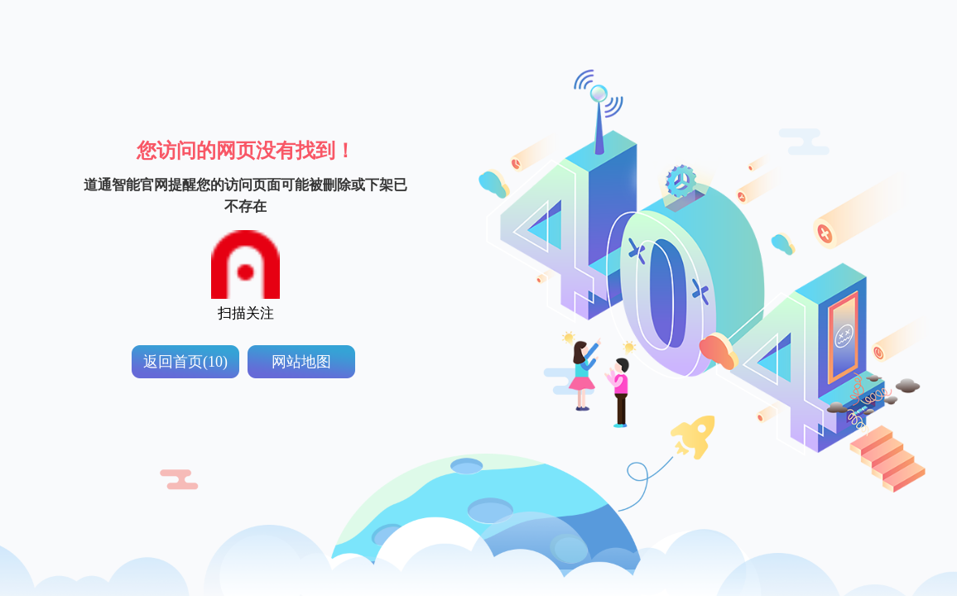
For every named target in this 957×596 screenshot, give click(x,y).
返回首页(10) (185, 361)
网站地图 (301, 361)
